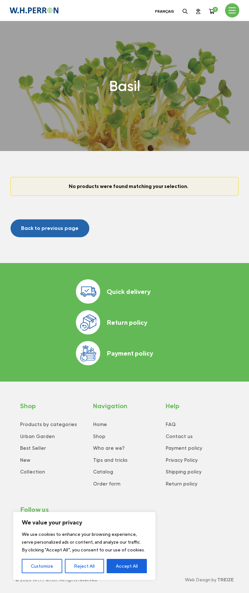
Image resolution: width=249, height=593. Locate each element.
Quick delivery (113, 291)
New (25, 460)
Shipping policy (184, 472)
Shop (99, 436)
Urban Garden (37, 436)
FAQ (171, 424)
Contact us (179, 436)
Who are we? (108, 448)
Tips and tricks (110, 460)
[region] (84, 546)
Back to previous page (49, 228)
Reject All (84, 566)
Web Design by (209, 579)
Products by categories (48, 424)
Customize (42, 566)
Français (164, 11)
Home (100, 424)
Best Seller (33, 448)
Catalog (103, 472)
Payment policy (114, 353)
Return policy (111, 322)
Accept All (127, 566)
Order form (106, 484)
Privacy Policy (182, 460)
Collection (32, 472)
